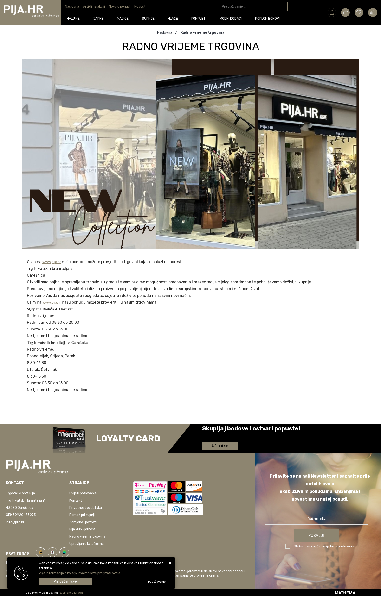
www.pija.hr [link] (53, 262)
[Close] (65, 581)
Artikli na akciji (94, 7)
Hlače (174, 18)
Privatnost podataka (85, 508)
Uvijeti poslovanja (83, 493)
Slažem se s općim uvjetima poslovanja (324, 546)
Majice (123, 18)
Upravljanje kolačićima (86, 544)
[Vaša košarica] (372, 12)
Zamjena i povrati (83, 522)
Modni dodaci (232, 18)
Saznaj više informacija (220, 435)
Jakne (99, 18)
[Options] (156, 581)
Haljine (74, 18)
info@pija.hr (15, 522)
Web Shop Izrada (71, 592)
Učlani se (220, 445)
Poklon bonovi (268, 18)
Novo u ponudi (119, 7)
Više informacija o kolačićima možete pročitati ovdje (79, 573)
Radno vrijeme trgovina (87, 536)
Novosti (140, 7)
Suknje (149, 18)
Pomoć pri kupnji (82, 515)
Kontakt (75, 500)
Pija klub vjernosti (82, 529)
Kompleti (200, 18)
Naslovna (72, 7)
